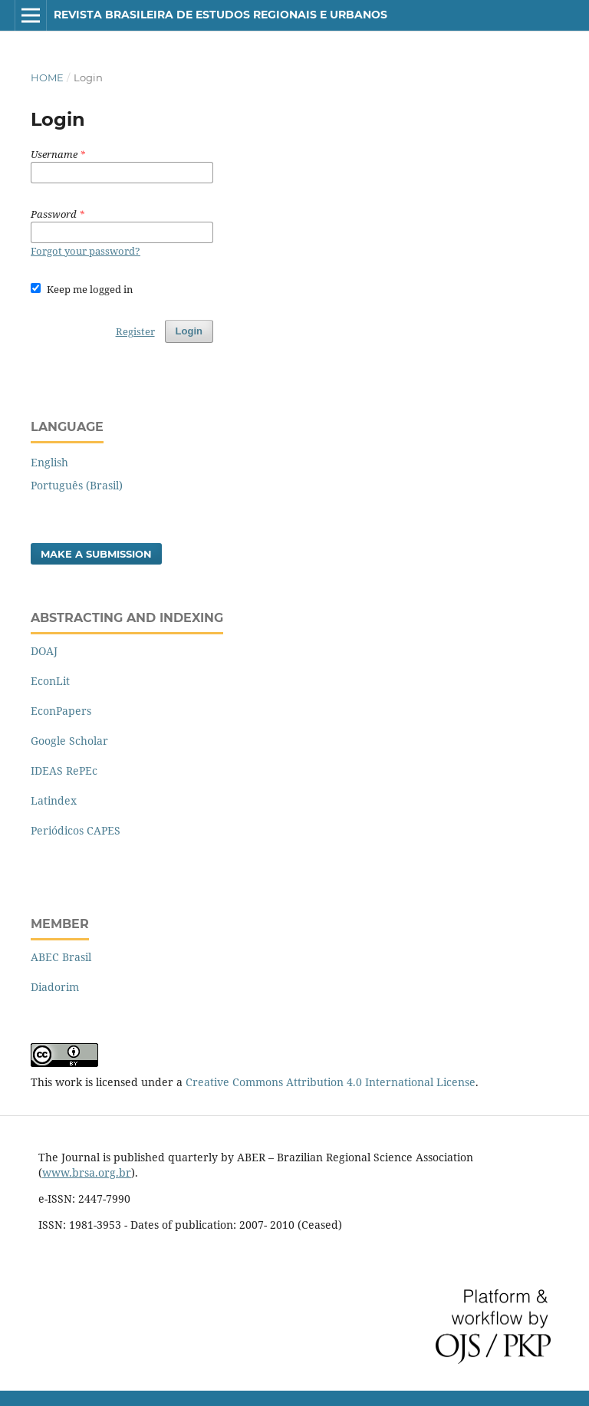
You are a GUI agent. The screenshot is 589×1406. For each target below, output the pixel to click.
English (49, 462)
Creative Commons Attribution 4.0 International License (330, 1082)
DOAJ (44, 651)
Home (47, 77)
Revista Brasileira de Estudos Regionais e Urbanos (220, 14)
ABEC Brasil (61, 957)
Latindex (54, 800)
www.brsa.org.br (86, 1172)
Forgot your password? (85, 251)
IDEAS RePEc (64, 770)
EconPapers (61, 710)
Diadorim (55, 987)
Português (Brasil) (77, 485)
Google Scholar (69, 740)
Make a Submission (96, 554)
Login (189, 331)
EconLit (50, 680)
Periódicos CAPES (75, 830)
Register (135, 331)
